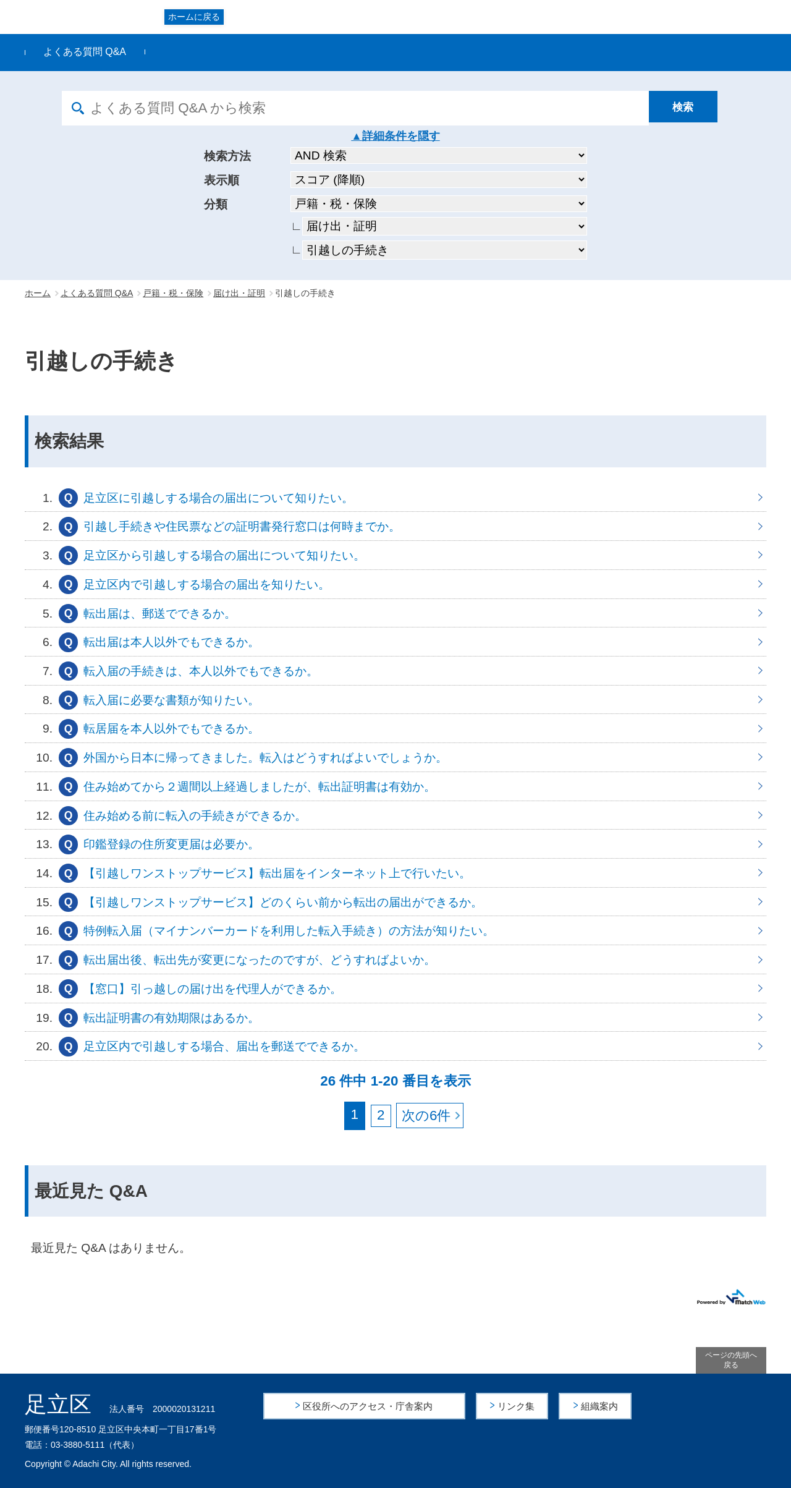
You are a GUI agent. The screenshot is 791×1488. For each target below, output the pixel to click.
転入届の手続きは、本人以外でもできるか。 (395, 671)
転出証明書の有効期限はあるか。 (395, 1017)
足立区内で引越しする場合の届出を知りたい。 (395, 584)
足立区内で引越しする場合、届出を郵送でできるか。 (395, 1046)
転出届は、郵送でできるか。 (395, 613)
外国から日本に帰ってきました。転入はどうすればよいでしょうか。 (395, 757)
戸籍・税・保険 (173, 293)
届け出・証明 (239, 293)
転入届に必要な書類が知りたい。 (395, 700)
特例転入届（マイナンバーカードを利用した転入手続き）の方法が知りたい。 (395, 930)
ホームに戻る (194, 17)
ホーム (38, 293)
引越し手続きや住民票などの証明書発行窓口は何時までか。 (395, 526)
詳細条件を (390, 136)
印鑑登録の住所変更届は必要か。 (395, 844)
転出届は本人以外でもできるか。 (395, 641)
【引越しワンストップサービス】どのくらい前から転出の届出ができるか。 (395, 902)
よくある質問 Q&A (84, 51)
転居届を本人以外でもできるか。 (395, 728)
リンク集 (517, 1405)
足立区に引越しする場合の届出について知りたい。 (395, 497)
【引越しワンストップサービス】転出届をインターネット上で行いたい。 (395, 873)
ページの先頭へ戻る (731, 1360)
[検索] (689, 108)
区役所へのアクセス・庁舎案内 (368, 1405)
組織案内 (600, 1405)
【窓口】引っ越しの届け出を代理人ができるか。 (395, 988)
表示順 (221, 180)
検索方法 (227, 156)
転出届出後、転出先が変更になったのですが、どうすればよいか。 (395, 959)
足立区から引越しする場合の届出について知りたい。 (395, 555)
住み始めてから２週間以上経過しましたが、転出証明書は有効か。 (395, 786)
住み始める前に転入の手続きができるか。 (395, 815)
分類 (215, 204)
